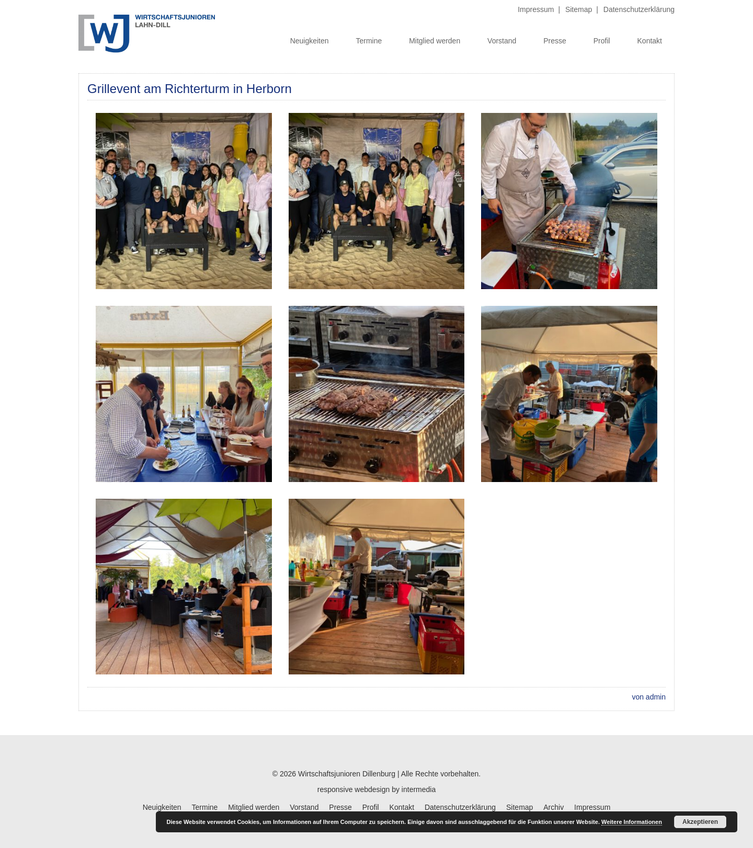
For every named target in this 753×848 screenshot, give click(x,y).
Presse (554, 41)
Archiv (553, 807)
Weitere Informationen (631, 822)
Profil (602, 41)
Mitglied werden (434, 41)
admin (656, 697)
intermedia (419, 789)
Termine (369, 41)
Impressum (536, 9)
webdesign (372, 789)
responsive (335, 789)
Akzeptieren (700, 822)
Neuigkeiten (309, 41)
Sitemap (578, 9)
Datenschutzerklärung (639, 9)
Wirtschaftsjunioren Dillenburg (346, 774)
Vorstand (501, 41)
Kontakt (649, 41)
